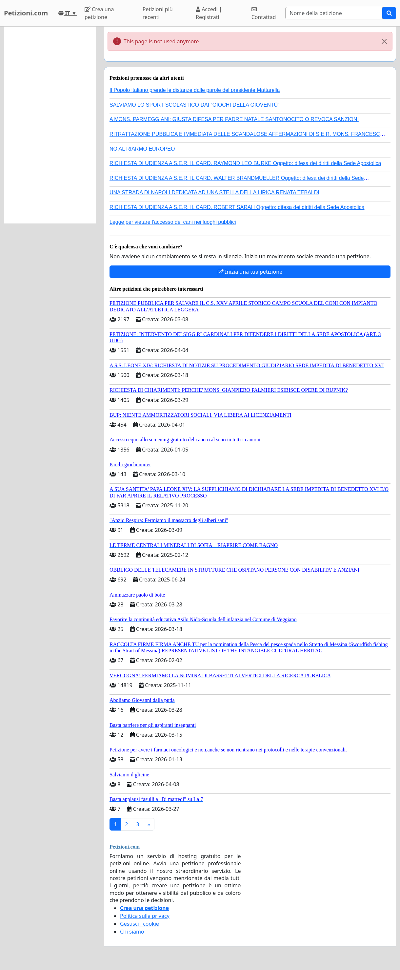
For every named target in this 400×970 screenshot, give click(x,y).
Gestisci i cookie (139, 923)
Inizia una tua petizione (250, 271)
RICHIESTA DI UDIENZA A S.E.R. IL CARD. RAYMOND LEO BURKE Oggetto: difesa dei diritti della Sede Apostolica (245, 163)
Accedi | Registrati (209, 13)
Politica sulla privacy (145, 915)
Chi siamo (132, 931)
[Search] (334, 13)
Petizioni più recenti (158, 13)
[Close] (384, 41)
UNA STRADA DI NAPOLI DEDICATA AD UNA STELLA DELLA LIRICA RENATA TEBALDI (214, 192)
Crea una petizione (99, 13)
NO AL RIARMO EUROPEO (142, 149)
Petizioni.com (26, 13)
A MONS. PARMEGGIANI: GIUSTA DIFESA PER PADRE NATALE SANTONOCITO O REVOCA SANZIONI (234, 119)
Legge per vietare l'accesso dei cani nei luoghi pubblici (173, 222)
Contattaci (264, 14)
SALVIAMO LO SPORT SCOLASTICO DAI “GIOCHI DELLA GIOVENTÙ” (194, 105)
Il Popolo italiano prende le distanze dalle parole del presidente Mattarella (195, 90)
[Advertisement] (50, 125)
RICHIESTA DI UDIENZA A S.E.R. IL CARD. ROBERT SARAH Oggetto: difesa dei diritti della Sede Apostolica (237, 207)
